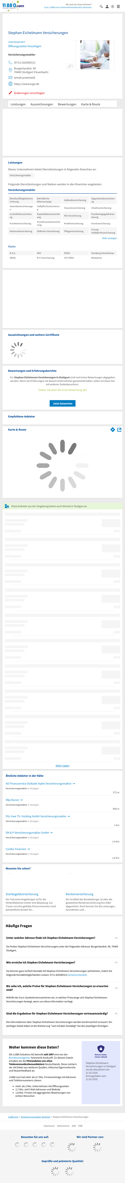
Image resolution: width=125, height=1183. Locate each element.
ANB (80, 1125)
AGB (74, 1125)
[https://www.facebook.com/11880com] (17, 1145)
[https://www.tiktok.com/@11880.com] (26, 1145)
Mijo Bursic (12, 800)
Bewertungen (67, 104)
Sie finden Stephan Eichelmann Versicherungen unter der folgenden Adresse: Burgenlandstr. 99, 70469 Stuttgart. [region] (62, 948)
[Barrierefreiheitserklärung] (114, 6)
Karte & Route (90, 104)
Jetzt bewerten (62, 403)
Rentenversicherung (79, 894)
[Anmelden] (108, 6)
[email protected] (77, 974)
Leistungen (18, 104)
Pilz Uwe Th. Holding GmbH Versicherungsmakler (36, 816)
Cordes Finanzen (16, 849)
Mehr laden (62, 765)
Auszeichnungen (42, 104)
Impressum (49, 1125)
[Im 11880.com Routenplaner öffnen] (112, 429)
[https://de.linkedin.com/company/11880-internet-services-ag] (52, 1145)
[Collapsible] (116, 938)
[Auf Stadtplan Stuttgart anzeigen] (119, 429)
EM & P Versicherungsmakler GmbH (27, 832)
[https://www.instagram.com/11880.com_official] (35, 1145)
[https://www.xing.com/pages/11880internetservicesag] (44, 1145)
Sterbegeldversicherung (22, 894)
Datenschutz (63, 1125)
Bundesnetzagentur (20, 1057)
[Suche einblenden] (102, 6)
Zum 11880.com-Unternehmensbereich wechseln (68, 7)
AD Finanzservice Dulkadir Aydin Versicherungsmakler (38, 783)
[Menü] (120, 6)
